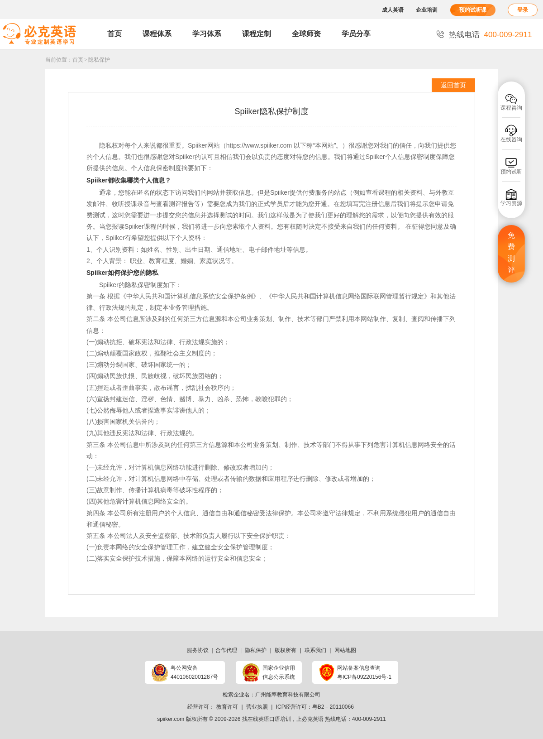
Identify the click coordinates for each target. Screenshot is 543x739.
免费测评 (511, 252)
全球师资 (306, 34)
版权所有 (285, 650)
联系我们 (315, 650)
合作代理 (226, 650)
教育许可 (227, 707)
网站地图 (345, 650)
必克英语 (313, 719)
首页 (114, 34)
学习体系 (206, 34)
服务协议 (198, 650)
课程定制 (256, 34)
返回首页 (453, 85)
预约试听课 (472, 10)
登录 (522, 10)
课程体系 (157, 34)
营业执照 (257, 707)
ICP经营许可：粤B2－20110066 (315, 707)
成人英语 (393, 10)
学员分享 (356, 34)
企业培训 (427, 10)
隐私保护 (99, 60)
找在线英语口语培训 (266, 719)
